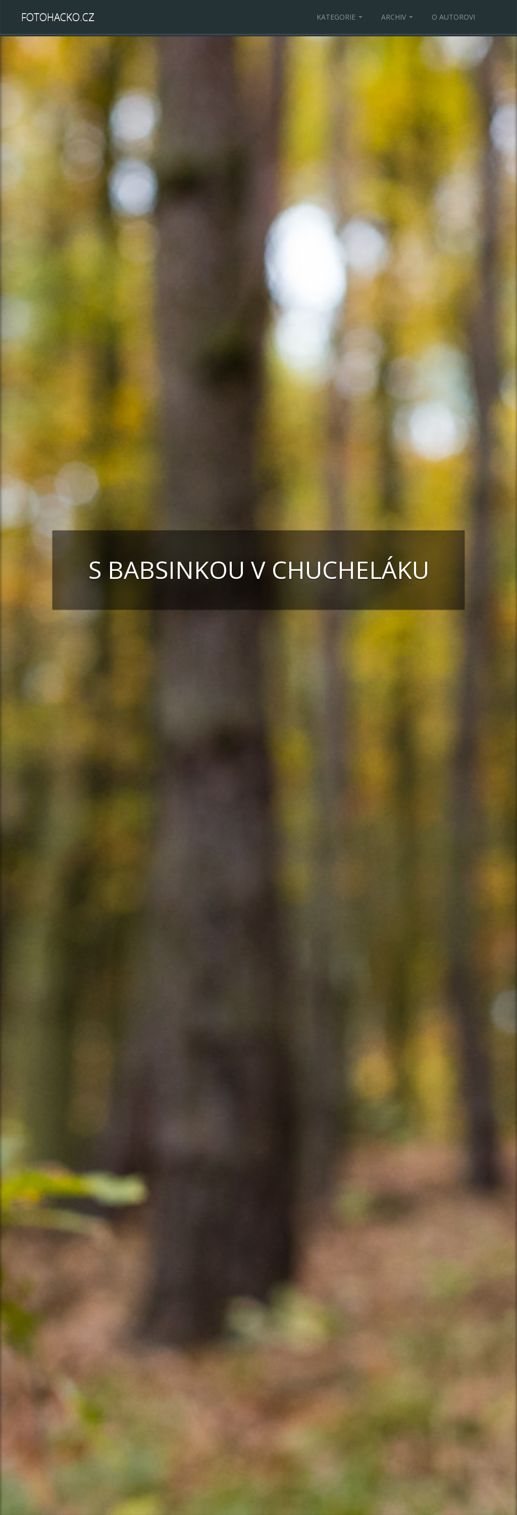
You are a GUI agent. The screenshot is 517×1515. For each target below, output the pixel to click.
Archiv (397, 17)
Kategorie (340, 17)
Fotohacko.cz (57, 17)
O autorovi (453, 17)
